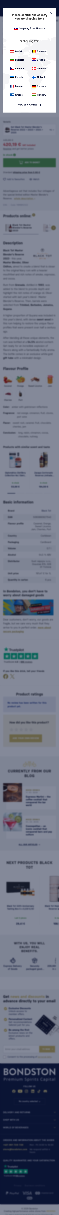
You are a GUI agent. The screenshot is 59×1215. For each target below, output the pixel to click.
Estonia (16, 77)
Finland (38, 77)
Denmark (39, 68)
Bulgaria (17, 59)
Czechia (17, 68)
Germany (39, 86)
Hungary (39, 94)
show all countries (29, 104)
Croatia (38, 59)
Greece (16, 94)
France (16, 86)
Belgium (39, 51)
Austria (16, 51)
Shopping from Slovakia (29, 28)
